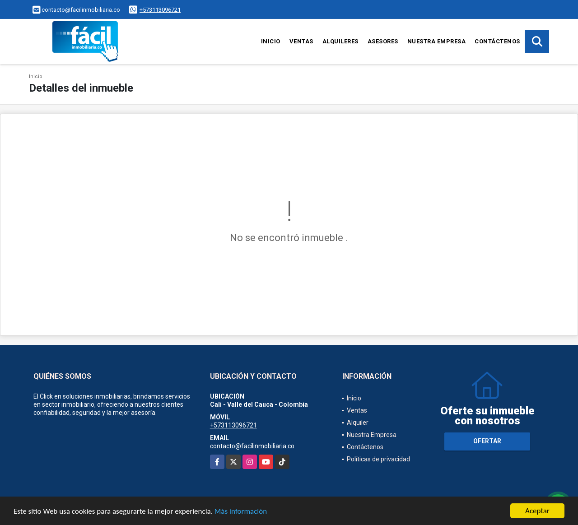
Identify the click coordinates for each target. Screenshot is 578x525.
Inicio (270, 41)
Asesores (383, 41)
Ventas (301, 41)
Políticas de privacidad (378, 459)
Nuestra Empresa (436, 41)
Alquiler (357, 422)
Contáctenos (497, 41)
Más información (240, 511)
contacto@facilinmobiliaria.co (252, 446)
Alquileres (340, 41)
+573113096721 (160, 9)
